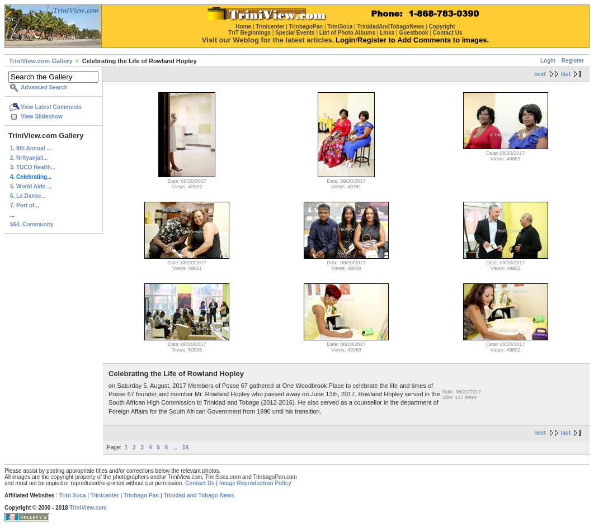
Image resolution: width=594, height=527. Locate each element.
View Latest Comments (51, 107)
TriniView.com (88, 508)
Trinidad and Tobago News (198, 495)
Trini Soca (72, 495)
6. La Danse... (28, 196)
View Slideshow (42, 116)
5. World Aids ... (30, 186)
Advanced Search (44, 87)
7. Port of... (24, 205)
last (566, 74)
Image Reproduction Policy (255, 483)
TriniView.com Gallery (41, 61)
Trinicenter (105, 495)
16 (185, 447)
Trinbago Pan (141, 495)
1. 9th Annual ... (30, 148)
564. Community (31, 224)
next (540, 74)
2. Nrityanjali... (29, 158)
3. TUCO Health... (32, 167)
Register (573, 61)
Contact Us (200, 483)
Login (547, 61)
